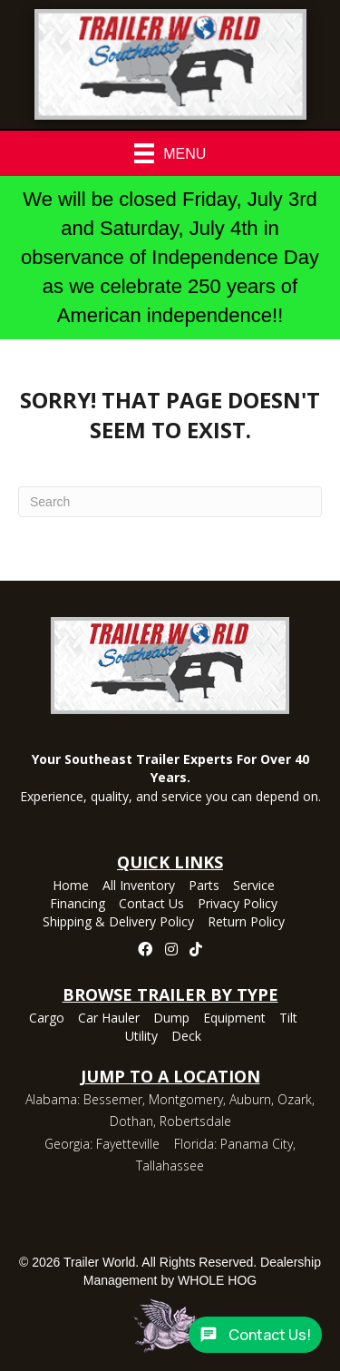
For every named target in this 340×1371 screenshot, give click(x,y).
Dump (171, 1019)
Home (71, 886)
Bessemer (112, 1099)
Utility (141, 1037)
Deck (186, 1037)
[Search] (170, 501)
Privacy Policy (237, 904)
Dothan (131, 1121)
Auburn (250, 1099)
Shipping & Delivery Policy (118, 923)
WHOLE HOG (217, 1280)
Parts (204, 886)
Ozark (294, 1099)
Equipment (234, 1019)
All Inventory (138, 886)
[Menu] (170, 153)
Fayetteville (128, 1143)
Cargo (46, 1019)
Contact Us (151, 904)
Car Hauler (109, 1019)
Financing (77, 904)
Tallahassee (170, 1165)
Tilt (288, 1019)
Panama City (256, 1143)
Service (254, 886)
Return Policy (246, 923)
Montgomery (186, 1099)
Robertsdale (195, 1121)
